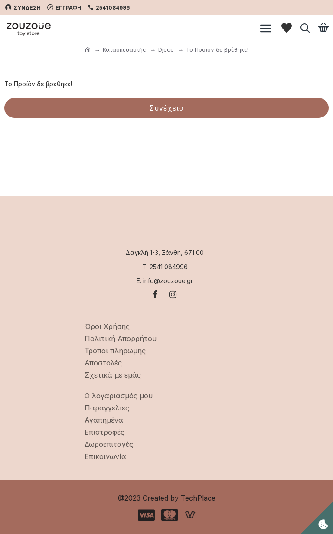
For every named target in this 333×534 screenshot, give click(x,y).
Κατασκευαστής (124, 49)
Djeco (166, 49)
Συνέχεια (166, 108)
